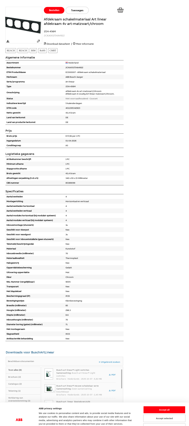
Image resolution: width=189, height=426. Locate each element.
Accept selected (164, 398)
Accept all (164, 390)
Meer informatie (85, 43)
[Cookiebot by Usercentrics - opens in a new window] (19, 420)
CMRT (53, 50)
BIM (33, 50)
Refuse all (164, 407)
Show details (170, 420)
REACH (11, 50)
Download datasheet (58, 43)
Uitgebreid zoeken (109, 362)
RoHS (42, 50)
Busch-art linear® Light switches (72, 370)
